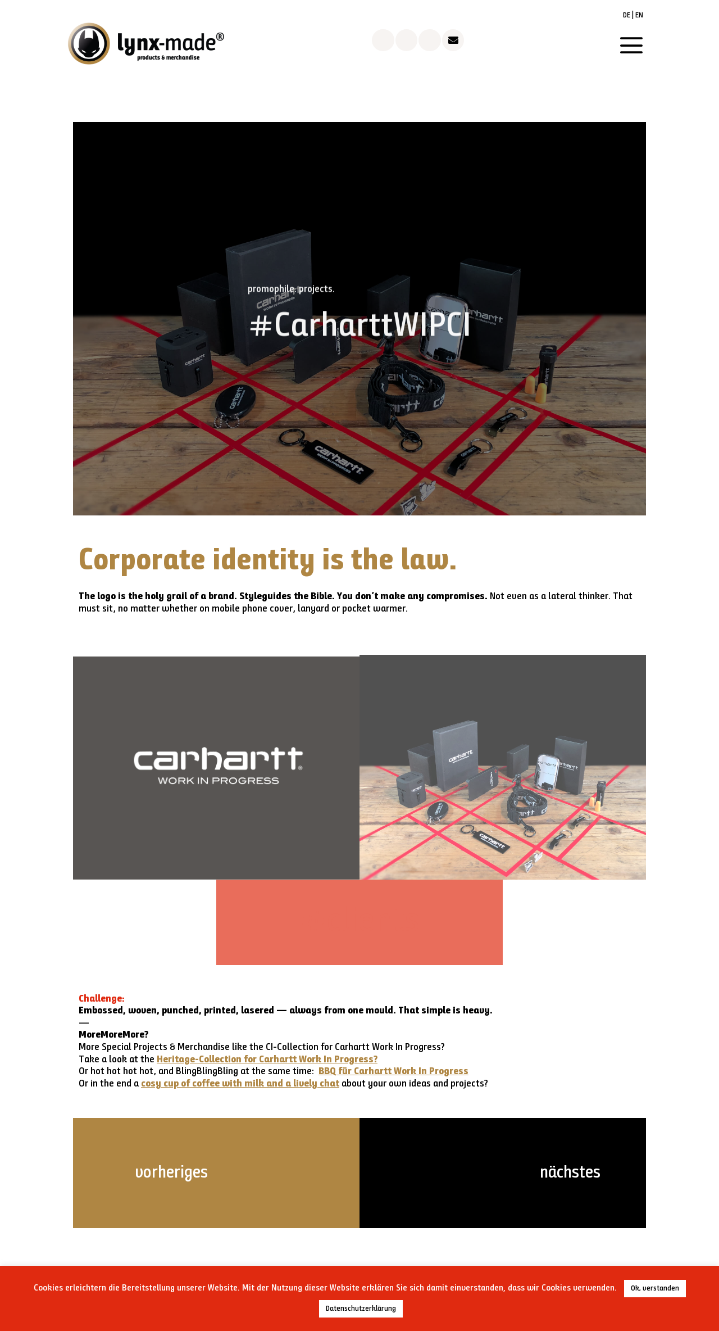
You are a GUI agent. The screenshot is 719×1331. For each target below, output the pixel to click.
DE (626, 15)
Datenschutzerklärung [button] (361, 1308)
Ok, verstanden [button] (655, 1288)
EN (639, 15)
